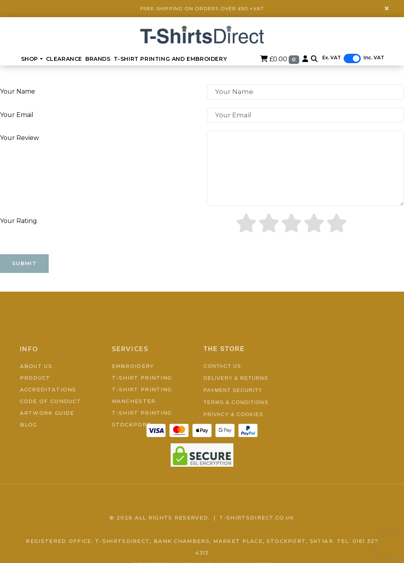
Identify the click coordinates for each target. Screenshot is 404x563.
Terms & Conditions (236, 425)
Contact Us (222, 389)
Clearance (64, 58)
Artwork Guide (47, 436)
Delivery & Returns (236, 401)
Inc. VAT (373, 57)
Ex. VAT (331, 57)
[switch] (352, 58)
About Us (36, 389)
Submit (24, 263)
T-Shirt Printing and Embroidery (170, 58)
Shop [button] (29, 58)
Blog (28, 447)
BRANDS (98, 58)
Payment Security (233, 413)
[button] (314, 59)
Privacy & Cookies (233, 438)
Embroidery (133, 389)
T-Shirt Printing (142, 401)
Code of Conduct (50, 424)
